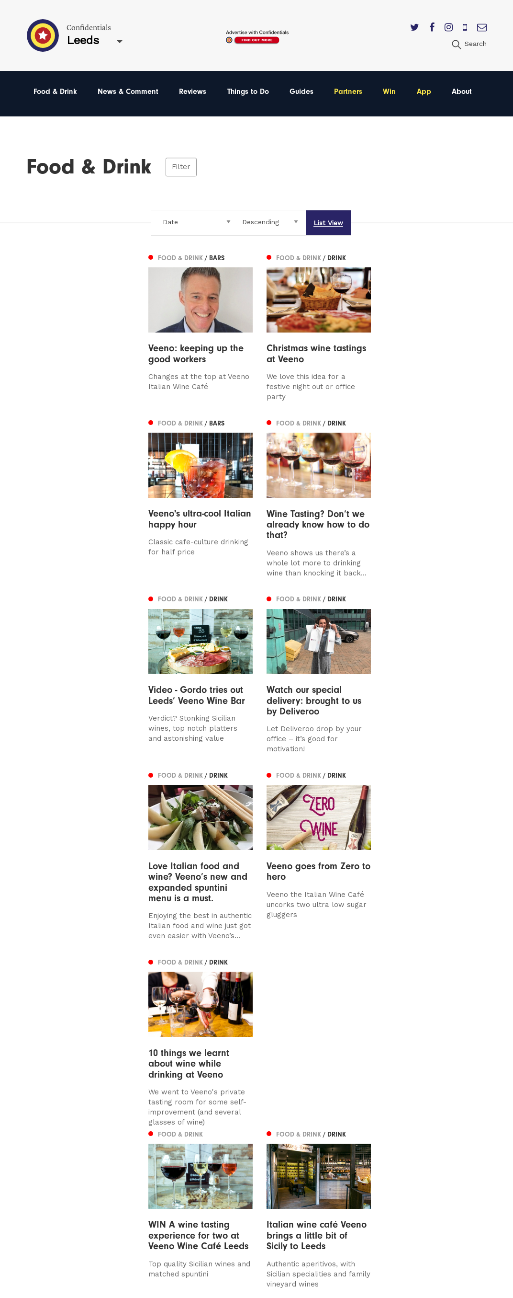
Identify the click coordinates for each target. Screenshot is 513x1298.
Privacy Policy (327, 1136)
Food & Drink (55, 91)
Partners (348, 91)
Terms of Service (333, 1150)
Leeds (44, 1109)
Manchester (55, 1095)
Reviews (192, 91)
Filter (181, 166)
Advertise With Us (335, 1109)
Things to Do (248, 91)
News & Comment (128, 91)
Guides (301, 91)
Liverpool (50, 1122)
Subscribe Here (330, 1122)
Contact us (322, 1095)
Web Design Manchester (337, 1288)
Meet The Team (331, 1164)
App (424, 91)
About (462, 91)
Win (389, 91)
